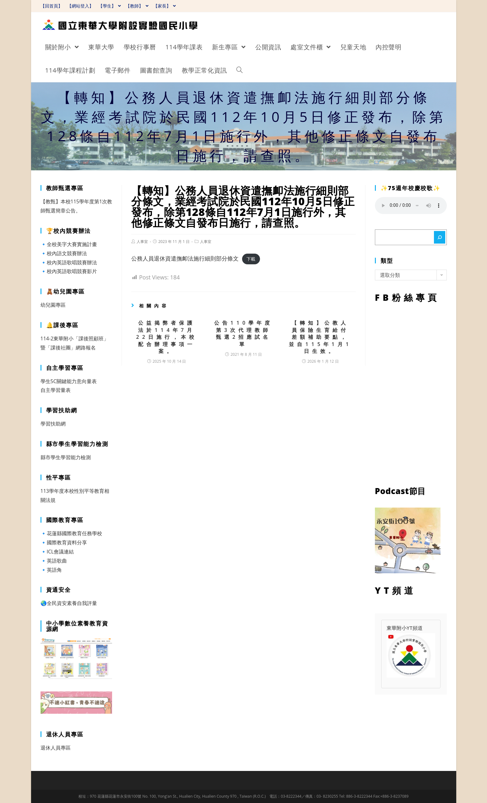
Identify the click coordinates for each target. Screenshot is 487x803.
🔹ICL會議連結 (57, 551)
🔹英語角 (51, 569)
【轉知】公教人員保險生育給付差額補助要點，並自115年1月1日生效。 (320, 337)
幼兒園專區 (53, 304)
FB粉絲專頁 (411, 392)
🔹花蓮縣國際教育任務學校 (71, 533)
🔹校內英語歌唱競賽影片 (69, 271)
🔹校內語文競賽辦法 (64, 253)
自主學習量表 (56, 390)
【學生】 (109, 6)
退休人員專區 (56, 747)
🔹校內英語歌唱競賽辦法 (69, 262)
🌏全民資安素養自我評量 (69, 603)
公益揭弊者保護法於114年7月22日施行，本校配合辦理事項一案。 (166, 337)
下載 (250, 259)
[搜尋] (439, 237)
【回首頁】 (51, 6)
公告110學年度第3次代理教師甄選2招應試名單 (243, 333)
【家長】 (164, 6)
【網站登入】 (80, 6)
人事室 (142, 241)
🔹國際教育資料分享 (64, 542)
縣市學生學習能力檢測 (66, 457)
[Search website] (239, 70)
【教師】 (137, 6)
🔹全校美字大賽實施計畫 (69, 244)
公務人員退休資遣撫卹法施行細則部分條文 (185, 258)
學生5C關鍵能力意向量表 (69, 381)
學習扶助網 (53, 423)
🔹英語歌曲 (54, 560)
